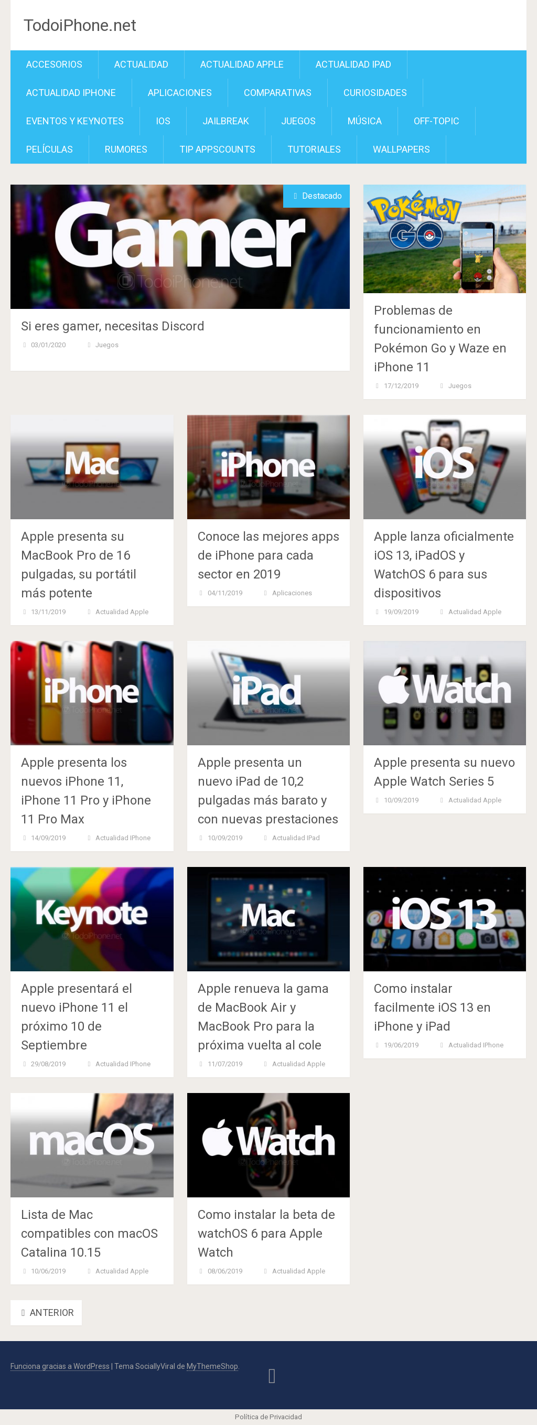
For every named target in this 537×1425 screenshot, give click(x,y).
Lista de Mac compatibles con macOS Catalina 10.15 (89, 1233)
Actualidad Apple (242, 64)
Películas (49, 149)
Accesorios (54, 64)
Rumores (126, 149)
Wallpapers (401, 149)
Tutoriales (314, 149)
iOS (163, 120)
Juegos (298, 120)
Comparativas (278, 92)
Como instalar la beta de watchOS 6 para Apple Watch (266, 1233)
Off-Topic (436, 120)
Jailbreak (225, 120)
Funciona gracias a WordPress (60, 1366)
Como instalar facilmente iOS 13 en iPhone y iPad (432, 1007)
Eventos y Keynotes (75, 120)
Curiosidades (375, 92)
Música (365, 120)
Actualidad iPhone (71, 92)
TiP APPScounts (217, 149)
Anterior (46, 1312)
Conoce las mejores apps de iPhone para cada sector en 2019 (268, 555)
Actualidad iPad (353, 64)
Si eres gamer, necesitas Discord (113, 326)
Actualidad (141, 64)
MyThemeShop (212, 1366)
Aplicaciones (180, 92)
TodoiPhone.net (80, 25)
